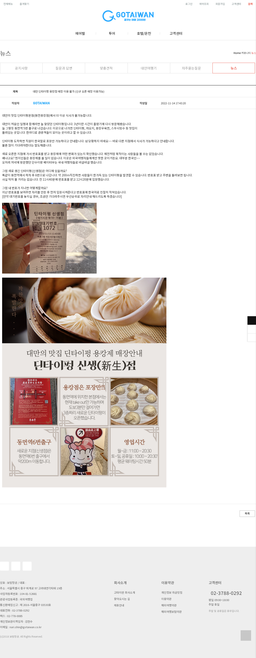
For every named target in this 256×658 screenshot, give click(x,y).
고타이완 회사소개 (124, 592)
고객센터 (236, 4)
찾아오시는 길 (122, 599)
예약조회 (204, 4)
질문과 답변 (63, 68)
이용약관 (166, 599)
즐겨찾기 (24, 4)
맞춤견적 (106, 68)
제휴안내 (119, 605)
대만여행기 (149, 68)
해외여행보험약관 (171, 612)
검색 (250, 4)
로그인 (188, 4)
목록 (247, 513)
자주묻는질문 (191, 68)
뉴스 (234, 68)
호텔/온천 (144, 33)
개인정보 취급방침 (171, 592)
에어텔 (80, 33)
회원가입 (220, 4)
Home (237, 53)
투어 (112, 33)
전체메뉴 (8, 4)
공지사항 (21, 68)
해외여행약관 (169, 605)
